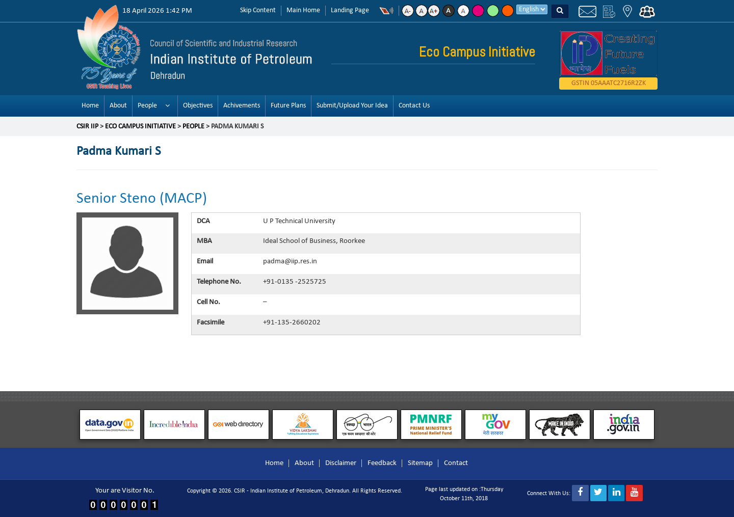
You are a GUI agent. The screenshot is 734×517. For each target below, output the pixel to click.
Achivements (241, 106)
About (118, 106)
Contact (456, 463)
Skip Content (258, 10)
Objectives (198, 106)
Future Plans (288, 106)
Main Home (303, 10)
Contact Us (414, 106)
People (147, 106)
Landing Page (350, 10)
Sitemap (420, 463)
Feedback (382, 463)
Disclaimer (340, 463)
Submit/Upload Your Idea (352, 106)
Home (90, 106)
